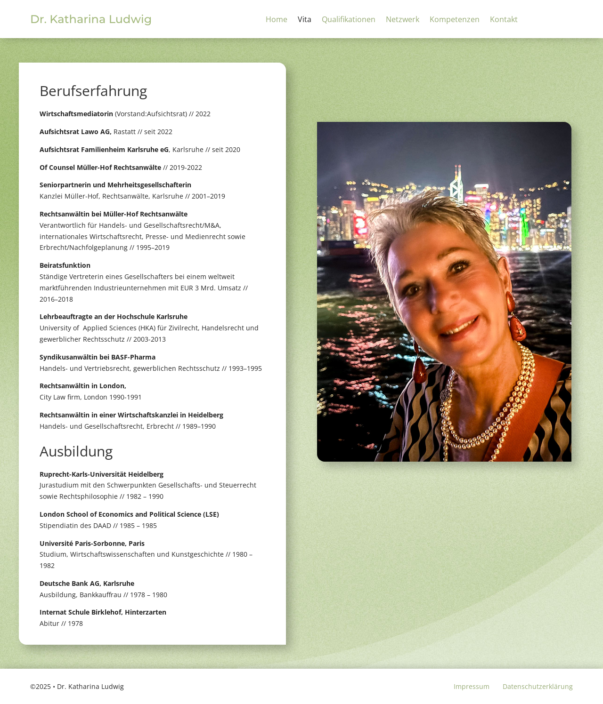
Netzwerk (402, 20)
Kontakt (504, 20)
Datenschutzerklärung (538, 686)
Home (276, 20)
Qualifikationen (348, 20)
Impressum (471, 686)
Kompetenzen (455, 20)
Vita (304, 20)
